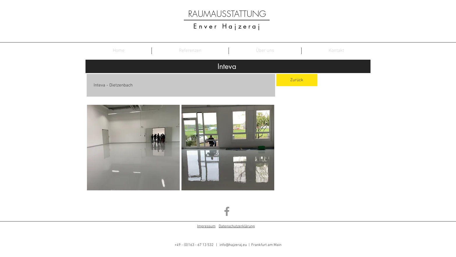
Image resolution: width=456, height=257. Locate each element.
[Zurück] (296, 80)
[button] (133, 147)
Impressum (206, 226)
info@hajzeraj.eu (233, 245)
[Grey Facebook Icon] (227, 211)
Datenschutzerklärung (237, 226)
